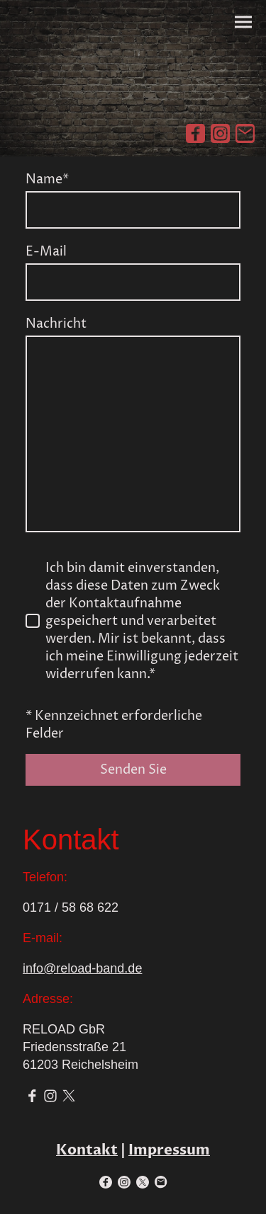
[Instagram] (220, 133)
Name (47, 179)
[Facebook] (195, 133)
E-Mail (46, 251)
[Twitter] (68, 1095)
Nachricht (56, 324)
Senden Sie (133, 770)
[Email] (245, 133)
